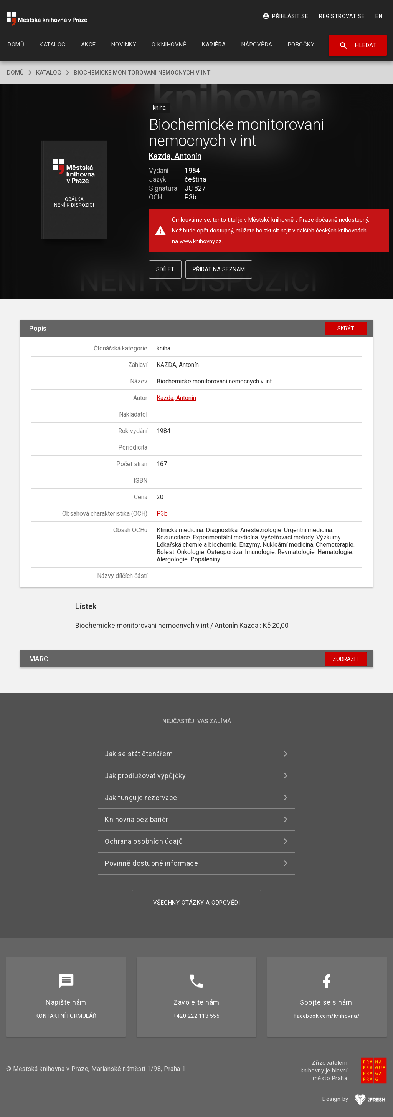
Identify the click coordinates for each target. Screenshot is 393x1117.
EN (378, 16)
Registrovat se (342, 16)
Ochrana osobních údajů (144, 841)
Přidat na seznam (219, 269)
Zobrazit (346, 659)
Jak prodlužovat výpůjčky (145, 776)
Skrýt (345, 328)
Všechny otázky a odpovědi (196, 902)
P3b (162, 513)
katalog (48, 72)
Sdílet (165, 269)
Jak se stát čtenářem (139, 754)
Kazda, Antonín (175, 156)
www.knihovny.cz (201, 241)
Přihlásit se (285, 16)
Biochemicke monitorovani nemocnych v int (142, 72)
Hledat (358, 45)
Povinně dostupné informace (151, 863)
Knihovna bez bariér (136, 819)
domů (15, 72)
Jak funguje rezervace (141, 797)
